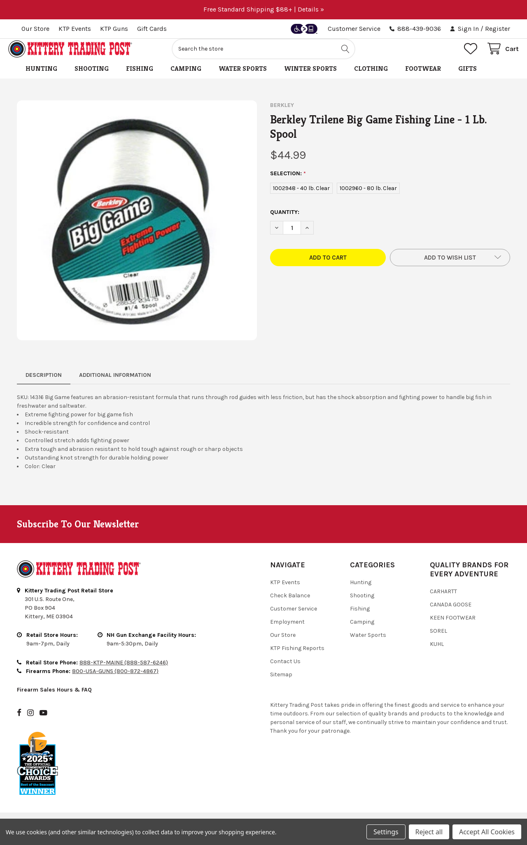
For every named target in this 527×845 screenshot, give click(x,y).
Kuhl (437, 653)
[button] (450, 266)
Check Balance (290, 604)
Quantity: (284, 221)
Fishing (139, 77)
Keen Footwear (453, 626)
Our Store (35, 28)
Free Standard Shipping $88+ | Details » (263, 9)
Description (44, 384)
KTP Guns (114, 28)
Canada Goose (450, 613)
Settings (385, 831)
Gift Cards (152, 28)
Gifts (467, 77)
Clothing (371, 77)
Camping (185, 77)
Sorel (438, 639)
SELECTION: (288, 182)
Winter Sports (310, 77)
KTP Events (74, 28)
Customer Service (354, 28)
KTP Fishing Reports (297, 657)
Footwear (423, 77)
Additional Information (115, 384)
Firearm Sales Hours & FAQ (54, 698)
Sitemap (281, 683)
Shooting (92, 77)
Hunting (41, 77)
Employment (287, 630)
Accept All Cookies (487, 831)
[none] (137, 229)
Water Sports (243, 77)
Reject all (429, 831)
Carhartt (443, 600)
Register (497, 28)
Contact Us (285, 670)
